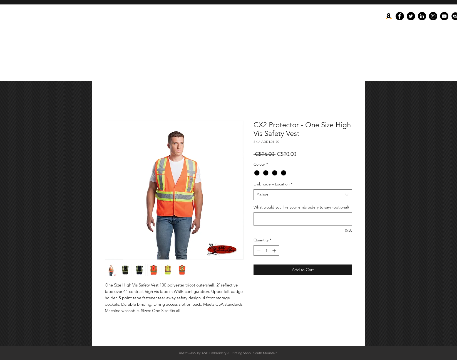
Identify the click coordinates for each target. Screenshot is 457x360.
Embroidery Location (273, 184)
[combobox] (303, 194)
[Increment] (274, 250)
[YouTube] (444, 16)
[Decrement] (257, 250)
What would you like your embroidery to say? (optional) (301, 207)
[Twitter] (411, 16)
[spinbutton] (266, 250)
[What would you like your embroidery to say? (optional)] (303, 219)
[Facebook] (400, 16)
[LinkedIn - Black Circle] (422, 16)
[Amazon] (388, 16)
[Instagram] (433, 16)
